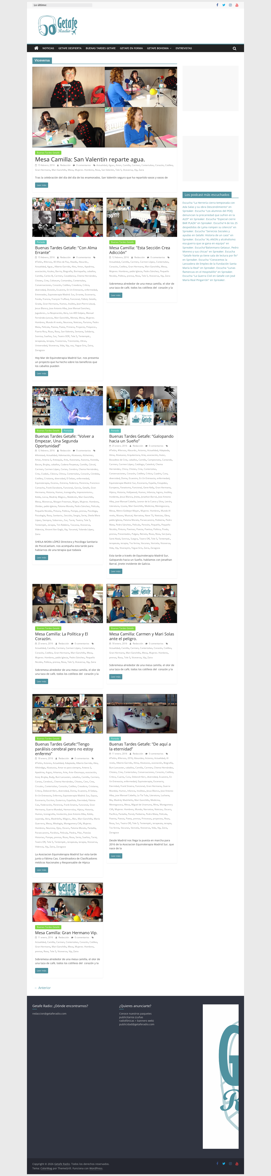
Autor (162, 455)
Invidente (113, 496)
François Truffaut (60, 299)
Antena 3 (46, 459)
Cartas (64, 469)
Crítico (86, 285)
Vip (135, 169)
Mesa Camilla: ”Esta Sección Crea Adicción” (139, 250)
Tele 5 (118, 169)
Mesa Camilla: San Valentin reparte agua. (90, 159)
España (152, 483)
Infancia (151, 492)
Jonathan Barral (149, 496)
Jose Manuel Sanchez (79, 308)
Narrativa (138, 515)
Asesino (85, 459)
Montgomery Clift (72, 823)
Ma (111, 800)
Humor (63, 303)
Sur (54, 336)
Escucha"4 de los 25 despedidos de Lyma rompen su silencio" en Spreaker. (210, 227)
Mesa (70, 169)
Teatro (79, 520)
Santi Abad (114, 538)
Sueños (48, 336)
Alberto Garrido (62, 266)
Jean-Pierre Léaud (86, 303)
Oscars (65, 828)
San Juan (166, 533)
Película (46, 327)
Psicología (40, 515)
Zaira (141, 169)
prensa (130, 275)
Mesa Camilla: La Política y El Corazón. (61, 636)
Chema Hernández (86, 275)
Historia (50, 492)
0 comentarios (82, 165)
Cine (46, 280)
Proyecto (80, 327)
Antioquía (57, 459)
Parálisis (54, 832)
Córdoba (95, 473)
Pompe (74, 510)
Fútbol (84, 299)
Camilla (126, 165)
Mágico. (62, 496)
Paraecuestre (147, 520)
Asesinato (74, 459)
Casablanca (70, 275)
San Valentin (107, 169)
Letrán (168, 501)
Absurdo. (83, 261)
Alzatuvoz (76, 455)
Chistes (39, 280)
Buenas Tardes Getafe (101, 48)
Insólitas (141, 790)
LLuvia (124, 506)
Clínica (62, 473)
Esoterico (60, 800)
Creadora (76, 285)
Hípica (112, 492)
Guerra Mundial (54, 809)
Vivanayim (125, 547)
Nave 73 (149, 515)
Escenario (90, 294)
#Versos (48, 261)
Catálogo (139, 464)
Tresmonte (73, 340)
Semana (79, 331)
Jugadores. (40, 313)
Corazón (159, 165)
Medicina (149, 506)
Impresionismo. (84, 492)
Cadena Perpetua (69, 464)
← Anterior (42, 988)
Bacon (38, 464)
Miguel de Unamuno (141, 804)
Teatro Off (144, 538)
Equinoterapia (42, 483)
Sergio (76, 515)
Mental (73, 317)
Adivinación (64, 455)
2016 (130, 758)
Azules (50, 271)
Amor (118, 165)
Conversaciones (43, 285)
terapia (50, 340)
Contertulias (147, 165)
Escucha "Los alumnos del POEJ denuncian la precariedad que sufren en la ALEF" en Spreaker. (209, 215)
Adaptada (164, 450)
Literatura (114, 506)
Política (121, 275)
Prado (165, 529)
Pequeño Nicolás (43, 510)
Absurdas (139, 758)
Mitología (57, 823)
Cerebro (73, 469)
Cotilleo (169, 165)
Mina (155, 804)
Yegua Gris (80, 345)
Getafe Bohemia (158, 48)
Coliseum (54, 280)
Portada (41, 242)
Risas (50, 331)
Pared (131, 814)
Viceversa (128, 169)
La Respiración (54, 313)
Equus (94, 795)
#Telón (38, 261)
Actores (142, 450)
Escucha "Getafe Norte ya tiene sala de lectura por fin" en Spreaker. (210, 255)
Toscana (74, 524)
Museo (119, 515)
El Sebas (71, 478)
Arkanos (57, 772)
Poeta (62, 327)
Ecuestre (60, 289)
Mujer (75, 501)
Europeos (114, 487)
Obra (166, 515)
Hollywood (131, 492)
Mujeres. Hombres (84, 169)
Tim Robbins (63, 524)
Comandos (66, 280)
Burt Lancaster (63, 777)
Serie (83, 515)
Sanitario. (58, 515)
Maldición (72, 496)
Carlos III (48, 275)
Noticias (48, 48)
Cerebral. (48, 781)
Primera (70, 327)
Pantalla (92, 828)
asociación (40, 271)
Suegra (134, 538)
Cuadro (157, 473)
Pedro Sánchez (151, 271)
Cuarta (120, 776)
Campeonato (154, 459)
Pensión (146, 524)
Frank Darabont (54, 487)
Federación (46, 804)
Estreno (64, 483)
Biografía (67, 271)
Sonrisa (39, 336)
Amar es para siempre (69, 767)
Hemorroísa (69, 809)
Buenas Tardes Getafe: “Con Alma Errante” (66, 250)
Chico (125, 469)
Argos (49, 772)
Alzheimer (88, 455)
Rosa (97, 169)
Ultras (83, 340)
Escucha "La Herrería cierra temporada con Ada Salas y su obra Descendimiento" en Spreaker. (209, 207)
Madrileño (56, 818)
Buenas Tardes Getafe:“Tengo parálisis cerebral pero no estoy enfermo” (64, 748)
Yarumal (73, 529)
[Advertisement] (211, 88)
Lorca (45, 496)
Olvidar (38, 506)
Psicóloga (92, 510)
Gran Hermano (42, 169)
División (51, 289)
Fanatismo (125, 487)
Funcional (75, 299)
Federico (73, 483)
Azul (37, 777)
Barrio (58, 271)
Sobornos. (57, 520)
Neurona (67, 322)
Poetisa (148, 529)
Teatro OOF (63, 336)
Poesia (54, 327)
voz (72, 345)
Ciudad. (45, 473)
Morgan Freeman (62, 501)
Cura (165, 473)
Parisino (87, 322)
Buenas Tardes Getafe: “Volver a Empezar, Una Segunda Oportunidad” (64, 440)
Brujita (46, 464)
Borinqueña (80, 271)
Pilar (79, 832)
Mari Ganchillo (59, 169)
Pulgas (135, 533)
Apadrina (89, 266)
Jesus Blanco (41, 308)
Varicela (155, 543)
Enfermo (57, 795)
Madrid (52, 496)
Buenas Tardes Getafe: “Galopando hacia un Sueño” (141, 438)
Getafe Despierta (69, 48)
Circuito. (39, 786)
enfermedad (90, 289)
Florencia (83, 483)
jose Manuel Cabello (125, 501)
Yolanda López (86, 529)
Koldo (38, 496)
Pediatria (159, 520)
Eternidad (82, 800)
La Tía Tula (142, 795)
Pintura (57, 510)
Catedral (149, 464)
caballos (91, 271)
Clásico (53, 473)
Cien (85, 781)
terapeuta (40, 340)
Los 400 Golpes (77, 313)
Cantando (167, 459)
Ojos (58, 828)
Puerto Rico (40, 331)
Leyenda (39, 818)
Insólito (71, 303)
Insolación (61, 814)
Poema (112, 818)
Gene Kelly (148, 487)
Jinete (137, 496)
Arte (66, 459)
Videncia (39, 529)
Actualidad (101, 165)
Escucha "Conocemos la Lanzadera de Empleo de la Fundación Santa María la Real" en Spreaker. (209, 264)
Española (71, 800)
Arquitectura (133, 455)
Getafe (92, 299)
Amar (38, 459)
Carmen (136, 165)
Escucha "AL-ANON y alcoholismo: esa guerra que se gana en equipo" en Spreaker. (209, 243)
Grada (38, 303)
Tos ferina (134, 543)
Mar (74, 818)
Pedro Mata (152, 814)
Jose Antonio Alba (58, 308)
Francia (46, 299)
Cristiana (48, 478)
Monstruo (47, 501)
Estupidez (162, 483)
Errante (79, 294)
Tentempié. (84, 336)
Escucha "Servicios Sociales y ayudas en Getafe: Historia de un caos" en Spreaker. (208, 235)
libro (65, 313)
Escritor (50, 800)
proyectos (158, 818)
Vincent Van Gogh (54, 529)
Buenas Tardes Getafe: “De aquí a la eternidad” (140, 746)
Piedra (72, 832)
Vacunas (145, 543)
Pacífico (113, 814)
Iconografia (69, 492)
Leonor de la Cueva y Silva (150, 501)
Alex (74, 266)
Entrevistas (184, 48)
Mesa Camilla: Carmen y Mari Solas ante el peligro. (141, 636)
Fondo (38, 299)
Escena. (54, 483)
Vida (62, 345)
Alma (112, 455)
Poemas (131, 529)
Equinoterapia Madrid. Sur (61, 294)
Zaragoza (40, 350)
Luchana (165, 795)
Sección (68, 515)
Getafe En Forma (131, 48)
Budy (51, 777)
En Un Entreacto (75, 289)
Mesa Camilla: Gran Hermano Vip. (66, 932)
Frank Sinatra (70, 804)
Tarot (71, 520)
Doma (124, 478)
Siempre (47, 520)
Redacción (65, 165)
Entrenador (40, 294)
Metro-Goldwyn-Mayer (127, 510)
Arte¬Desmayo (76, 772)
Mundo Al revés (54, 322)
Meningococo (162, 506)
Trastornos (60, 340)
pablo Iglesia (136, 271)
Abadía (73, 261)
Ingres (159, 492)
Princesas (146, 818)
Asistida (94, 459)
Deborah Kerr (50, 790)
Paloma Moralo (65, 506)
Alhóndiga (40, 767)
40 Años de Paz (61, 261)
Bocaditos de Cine (118, 459)
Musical (128, 515)
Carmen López (147, 261)
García (77, 487)
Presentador (124, 533)
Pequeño (155, 524)
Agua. (111, 165)
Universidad (41, 345)
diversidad (40, 289)
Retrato (143, 533)
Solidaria (89, 331)
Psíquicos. (91, 327)
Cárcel (92, 464)
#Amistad (40, 455)
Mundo (138, 809)
